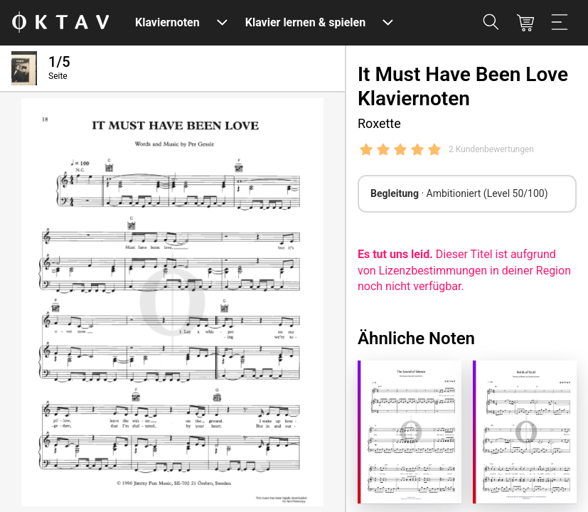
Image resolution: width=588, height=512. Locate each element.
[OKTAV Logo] (60, 23)
